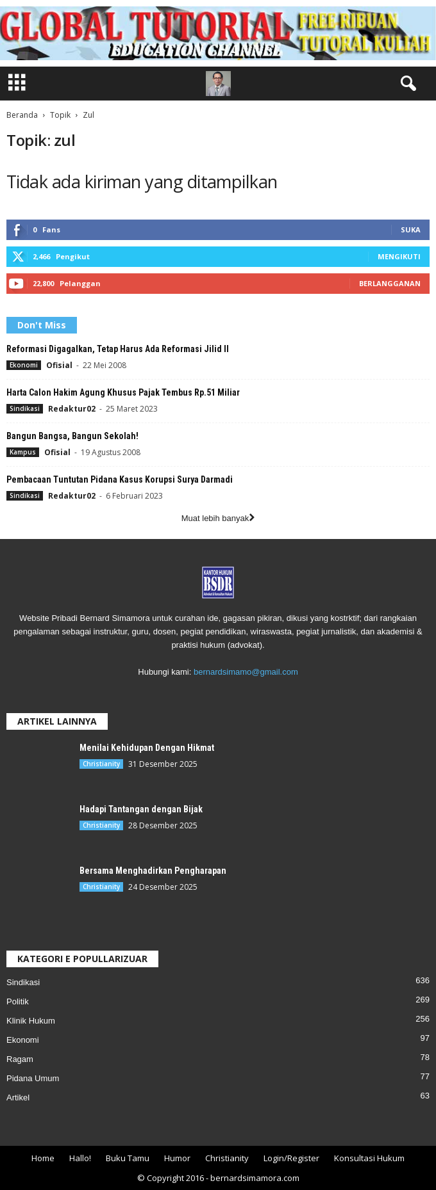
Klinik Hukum (30, 1020)
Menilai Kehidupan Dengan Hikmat (147, 748)
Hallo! (80, 1158)
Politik (17, 1001)
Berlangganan (390, 283)
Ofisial (59, 365)
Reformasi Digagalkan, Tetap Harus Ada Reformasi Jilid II (117, 349)
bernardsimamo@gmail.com (246, 672)
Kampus (23, 451)
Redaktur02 (72, 408)
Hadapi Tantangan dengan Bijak (141, 809)
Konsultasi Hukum (369, 1158)
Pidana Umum (32, 1078)
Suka (411, 229)
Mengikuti (399, 256)
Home (43, 1158)
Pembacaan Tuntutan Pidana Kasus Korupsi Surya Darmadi (119, 479)
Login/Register (291, 1158)
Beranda (22, 114)
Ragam (19, 1059)
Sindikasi (25, 408)
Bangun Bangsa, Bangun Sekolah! (72, 436)
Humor (177, 1158)
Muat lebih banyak (218, 518)
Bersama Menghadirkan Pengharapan (153, 870)
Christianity (101, 763)
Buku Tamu (127, 1158)
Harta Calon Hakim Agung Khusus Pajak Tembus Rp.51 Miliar (123, 392)
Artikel (17, 1097)
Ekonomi (24, 364)
